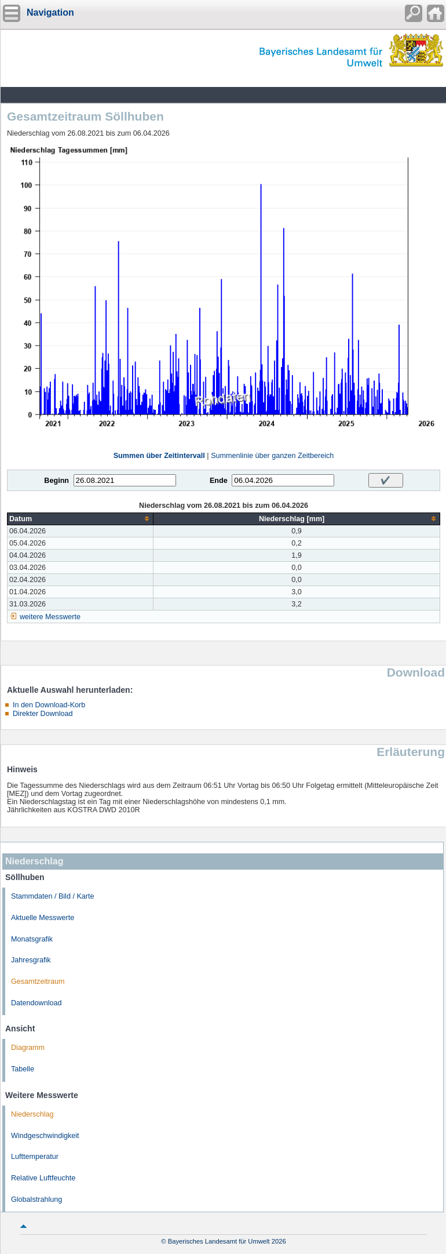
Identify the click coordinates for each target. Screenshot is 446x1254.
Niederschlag (32, 1114)
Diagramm (28, 1048)
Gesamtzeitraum (37, 981)
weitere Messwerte (50, 617)
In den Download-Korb (49, 705)
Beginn (56, 481)
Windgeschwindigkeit (45, 1136)
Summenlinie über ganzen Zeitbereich (272, 456)
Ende (219, 481)
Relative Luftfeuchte (43, 1178)
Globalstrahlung (36, 1199)
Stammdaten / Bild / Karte (52, 896)
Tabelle (22, 1069)
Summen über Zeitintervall (159, 456)
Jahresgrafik (31, 960)
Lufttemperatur (35, 1157)
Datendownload (36, 1003)
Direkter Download (43, 714)
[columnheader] (80, 518)
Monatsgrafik (32, 939)
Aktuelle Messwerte (42, 918)
